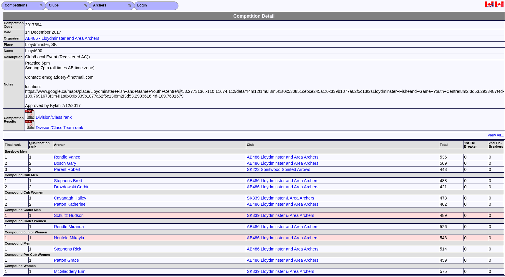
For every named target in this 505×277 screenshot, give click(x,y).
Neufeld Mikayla (69, 237)
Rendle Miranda (69, 226)
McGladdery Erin (69, 271)
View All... (496, 135)
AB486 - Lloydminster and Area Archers (62, 38)
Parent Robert (67, 169)
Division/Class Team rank (54, 127)
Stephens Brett (68, 180)
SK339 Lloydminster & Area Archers (280, 198)
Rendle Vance (67, 157)
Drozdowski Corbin (72, 186)
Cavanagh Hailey (70, 198)
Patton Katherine (69, 204)
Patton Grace (66, 260)
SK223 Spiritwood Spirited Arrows (278, 169)
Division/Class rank (48, 117)
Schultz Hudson (69, 215)
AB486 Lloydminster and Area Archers (282, 157)
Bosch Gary (65, 163)
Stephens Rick (67, 249)
